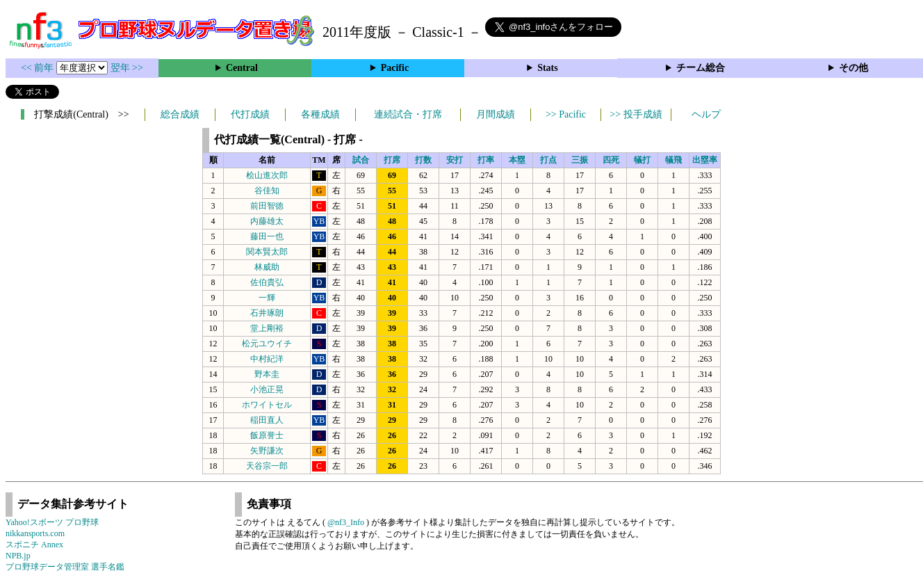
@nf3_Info (345, 522)
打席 (392, 160)
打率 (485, 160)
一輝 (267, 298)
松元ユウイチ (267, 343)
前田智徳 (267, 206)
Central (242, 68)
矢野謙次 (267, 451)
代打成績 (250, 114)
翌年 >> (127, 68)
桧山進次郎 (267, 175)
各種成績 (320, 114)
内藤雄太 (267, 221)
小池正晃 (267, 389)
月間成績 (495, 114)
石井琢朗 (267, 313)
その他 (853, 68)
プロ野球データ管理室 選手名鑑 (65, 567)
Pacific (395, 68)
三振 (579, 160)
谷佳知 (266, 190)
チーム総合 (700, 68)
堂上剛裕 (267, 328)
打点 (548, 160)
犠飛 (673, 160)
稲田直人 (267, 420)
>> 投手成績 (636, 114)
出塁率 (704, 160)
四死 (611, 160)
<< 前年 (38, 68)
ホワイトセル (267, 405)
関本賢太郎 (267, 252)
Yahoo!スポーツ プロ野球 (52, 522)
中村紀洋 (267, 359)
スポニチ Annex (34, 544)
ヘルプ (706, 114)
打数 (423, 160)
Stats (547, 68)
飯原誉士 (267, 435)
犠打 (642, 160)
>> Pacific (566, 114)
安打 (454, 160)
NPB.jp (18, 556)
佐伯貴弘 (267, 282)
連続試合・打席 (408, 114)
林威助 (266, 267)
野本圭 (266, 374)
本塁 (517, 160)
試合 (360, 160)
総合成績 (180, 114)
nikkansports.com (35, 533)
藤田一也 (267, 236)
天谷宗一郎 (267, 466)
